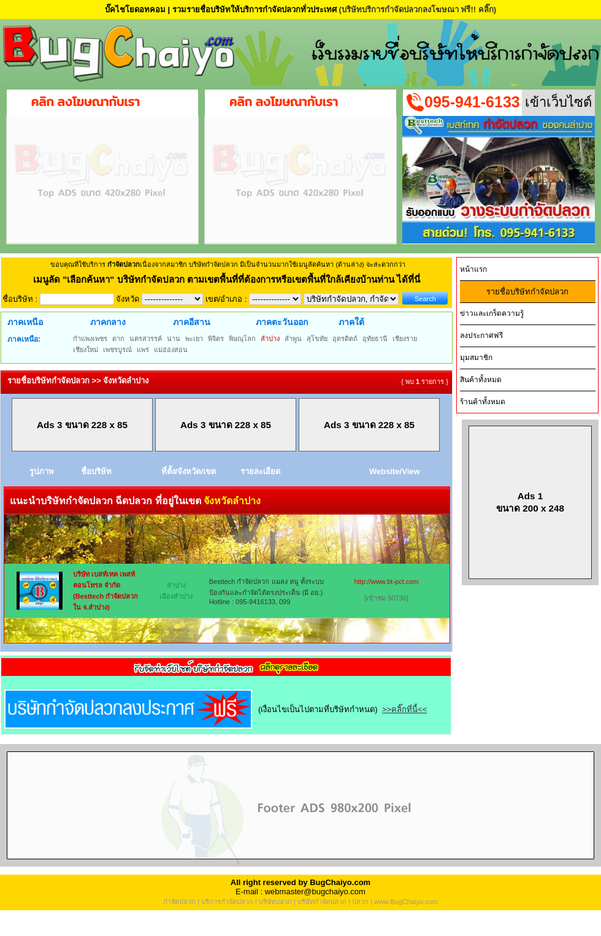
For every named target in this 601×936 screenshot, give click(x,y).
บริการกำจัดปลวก (227, 901)
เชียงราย (404, 338)
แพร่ (143, 349)
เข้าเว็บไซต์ (558, 102)
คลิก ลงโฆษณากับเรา (85, 102)
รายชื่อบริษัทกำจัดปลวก (527, 291)
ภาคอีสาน (191, 322)
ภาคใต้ (351, 322)
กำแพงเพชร (90, 338)
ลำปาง (270, 338)
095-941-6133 (472, 101)
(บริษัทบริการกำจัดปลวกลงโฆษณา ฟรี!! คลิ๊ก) (417, 9)
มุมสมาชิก (476, 357)
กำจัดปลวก (179, 901)
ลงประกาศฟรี (481, 335)
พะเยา (194, 338)
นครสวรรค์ (145, 338)
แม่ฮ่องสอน (171, 349)
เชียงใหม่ (85, 349)
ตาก (118, 338)
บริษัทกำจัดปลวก (321, 901)
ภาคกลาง (108, 322)
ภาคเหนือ (25, 322)
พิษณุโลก (242, 338)
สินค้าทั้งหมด (481, 379)
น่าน (173, 338)
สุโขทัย (317, 338)
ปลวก (360, 901)
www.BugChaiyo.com (406, 901)
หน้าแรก (473, 269)
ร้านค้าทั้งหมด (482, 401)
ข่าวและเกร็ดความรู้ (492, 313)
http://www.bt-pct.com (386, 581)
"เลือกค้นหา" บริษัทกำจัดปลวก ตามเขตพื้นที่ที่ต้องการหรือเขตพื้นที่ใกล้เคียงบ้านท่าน (230, 279)
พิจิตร (216, 338)
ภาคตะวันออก (282, 322)
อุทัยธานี (375, 338)
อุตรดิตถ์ (345, 338)
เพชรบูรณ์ (117, 349)
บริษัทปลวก (275, 901)
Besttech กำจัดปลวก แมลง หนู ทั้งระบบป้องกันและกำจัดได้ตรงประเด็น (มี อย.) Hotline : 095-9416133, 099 (266, 591)
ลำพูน (293, 338)
